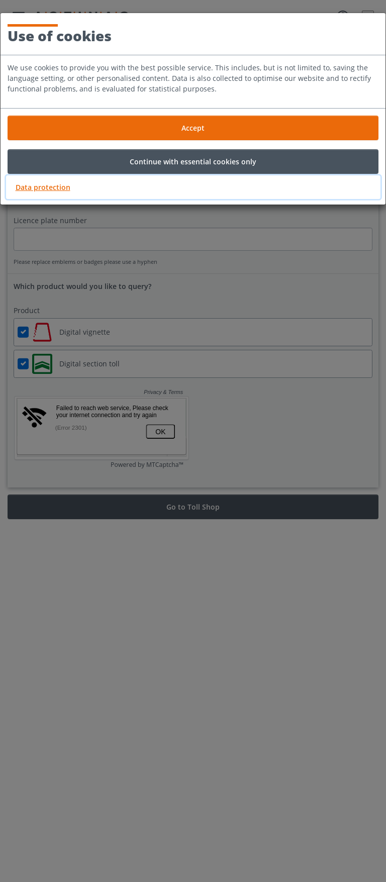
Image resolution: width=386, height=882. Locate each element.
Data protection (43, 187)
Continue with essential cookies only (193, 161)
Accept (193, 128)
